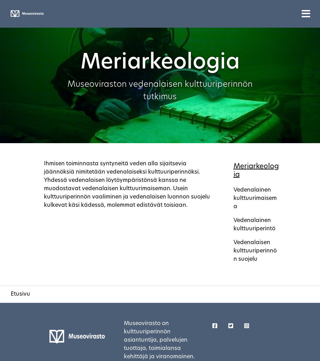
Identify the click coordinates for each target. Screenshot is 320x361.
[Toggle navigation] (306, 14)
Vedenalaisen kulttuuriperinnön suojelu (255, 251)
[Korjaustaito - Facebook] (215, 326)
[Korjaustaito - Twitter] (231, 326)
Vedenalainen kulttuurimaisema (255, 198)
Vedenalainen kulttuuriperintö (254, 225)
